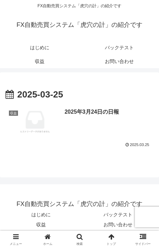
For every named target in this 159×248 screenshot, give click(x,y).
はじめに (41, 214)
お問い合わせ (117, 224)
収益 (41, 224)
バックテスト (117, 214)
